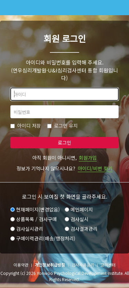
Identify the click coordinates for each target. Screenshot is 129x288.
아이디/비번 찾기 (95, 168)
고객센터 (108, 265)
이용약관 (21, 265)
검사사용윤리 (83, 265)
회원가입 (88, 157)
